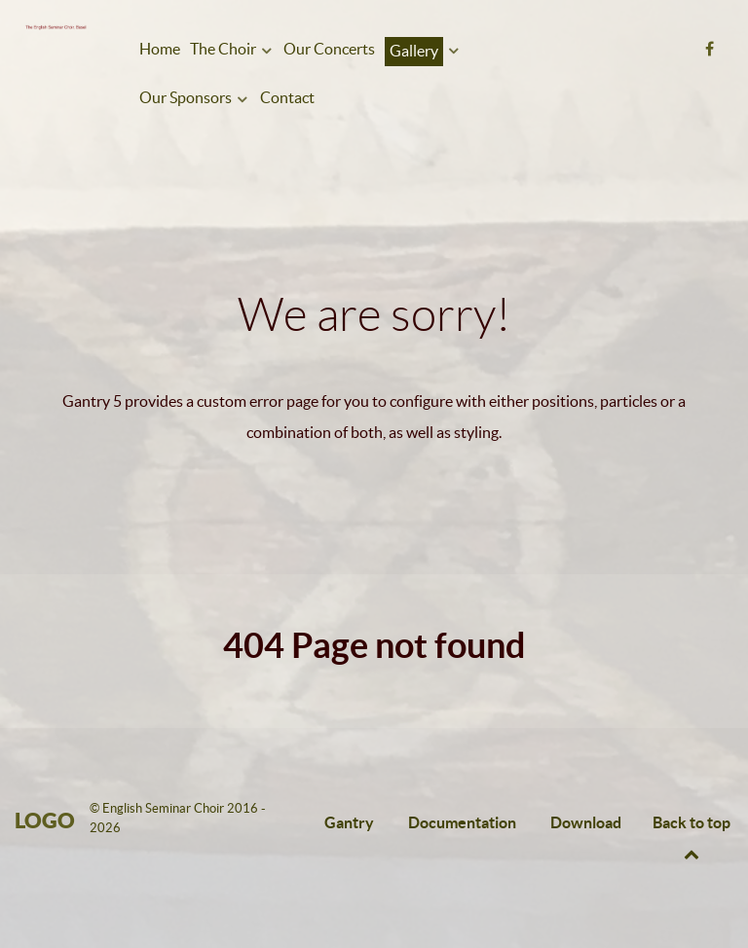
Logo (45, 820)
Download (585, 822)
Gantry (349, 822)
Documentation (462, 822)
